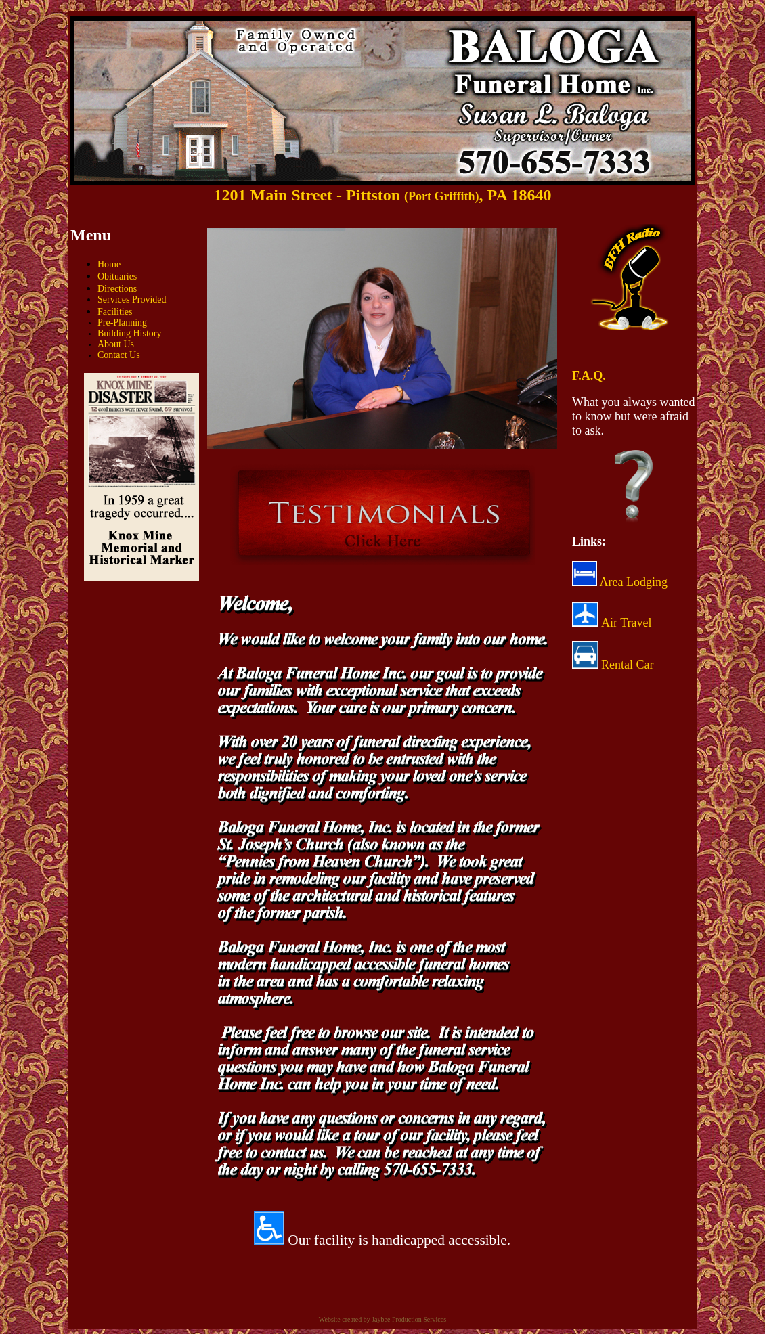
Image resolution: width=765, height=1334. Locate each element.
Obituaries (117, 276)
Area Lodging (620, 582)
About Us (115, 344)
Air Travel (626, 622)
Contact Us (118, 355)
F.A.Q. (589, 375)
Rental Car (627, 664)
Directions (117, 289)
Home (109, 264)
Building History (129, 333)
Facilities (114, 312)
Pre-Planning (122, 322)
